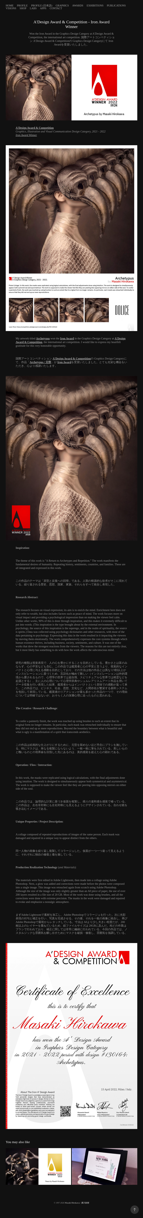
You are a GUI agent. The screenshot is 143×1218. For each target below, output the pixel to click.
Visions (11, 8)
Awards (77, 5)
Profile (22, 5)
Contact (56, 8)
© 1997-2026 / (71, 1203)
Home (10, 5)
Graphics (62, 5)
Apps (43, 8)
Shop (23, 8)
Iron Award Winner (26, 135)
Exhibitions (95, 5)
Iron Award (67, 338)
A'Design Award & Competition (72, 358)
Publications (116, 5)
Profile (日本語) (41, 5)
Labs (33, 8)
